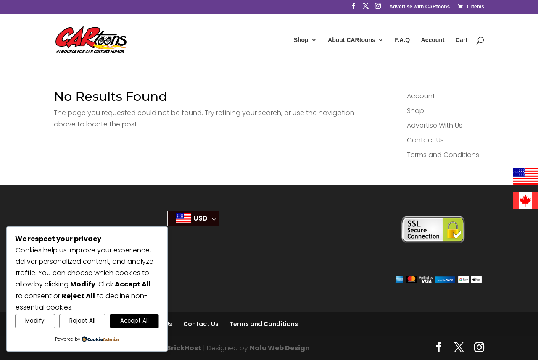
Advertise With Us (434, 125)
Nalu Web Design (280, 348)
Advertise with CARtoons (419, 7)
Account (433, 40)
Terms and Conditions (443, 155)
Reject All (82, 321)
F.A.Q (402, 40)
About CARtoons (351, 40)
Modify (35, 321)
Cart (461, 40)
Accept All (134, 321)
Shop (301, 40)
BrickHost (183, 348)
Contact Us (425, 140)
